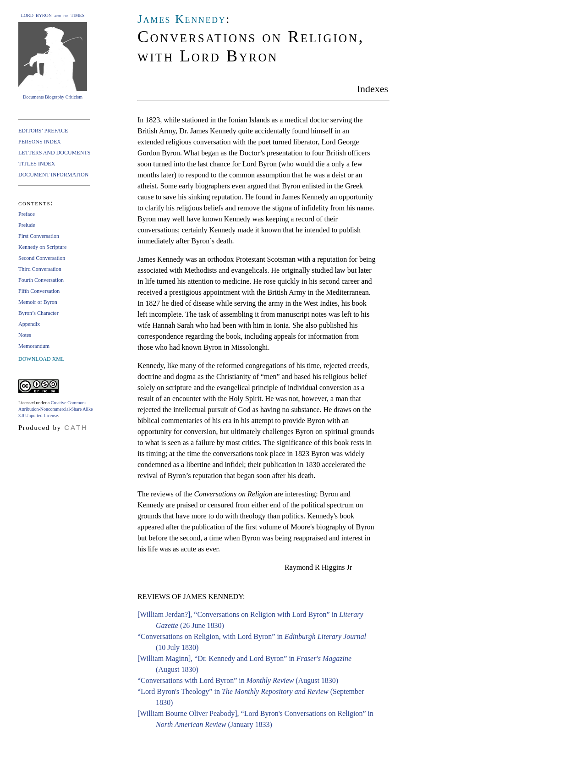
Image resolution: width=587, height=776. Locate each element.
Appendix (29, 324)
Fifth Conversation (39, 291)
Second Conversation (41, 258)
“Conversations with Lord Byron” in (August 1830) (237, 680)
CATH (76, 427)
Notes (24, 335)
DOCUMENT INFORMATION (53, 174)
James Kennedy (181, 19)
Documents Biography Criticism (52, 96)
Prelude (26, 225)
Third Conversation (39, 269)
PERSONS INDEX (39, 141)
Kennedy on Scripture (42, 247)
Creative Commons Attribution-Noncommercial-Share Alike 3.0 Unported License (55, 409)
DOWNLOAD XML (41, 359)
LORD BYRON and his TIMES (53, 15)
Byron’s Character (38, 313)
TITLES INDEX (36, 163)
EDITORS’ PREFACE (43, 130)
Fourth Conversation (41, 280)
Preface (26, 214)
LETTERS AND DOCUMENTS (54, 152)
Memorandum (33, 346)
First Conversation (38, 236)
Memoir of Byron (37, 302)
